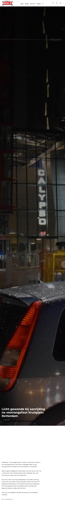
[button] (43, 4)
